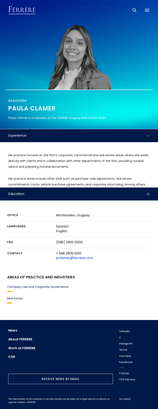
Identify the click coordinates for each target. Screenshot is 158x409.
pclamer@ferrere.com (74, 257)
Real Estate (15, 298)
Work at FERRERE (21, 348)
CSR (11, 357)
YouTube (125, 356)
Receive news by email (60, 379)
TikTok (123, 350)
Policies (124, 373)
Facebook (126, 362)
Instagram (126, 344)
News (12, 330)
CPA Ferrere (127, 379)
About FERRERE (20, 339)
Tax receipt (125, 399)
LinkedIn (124, 331)
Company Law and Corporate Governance (38, 287)
